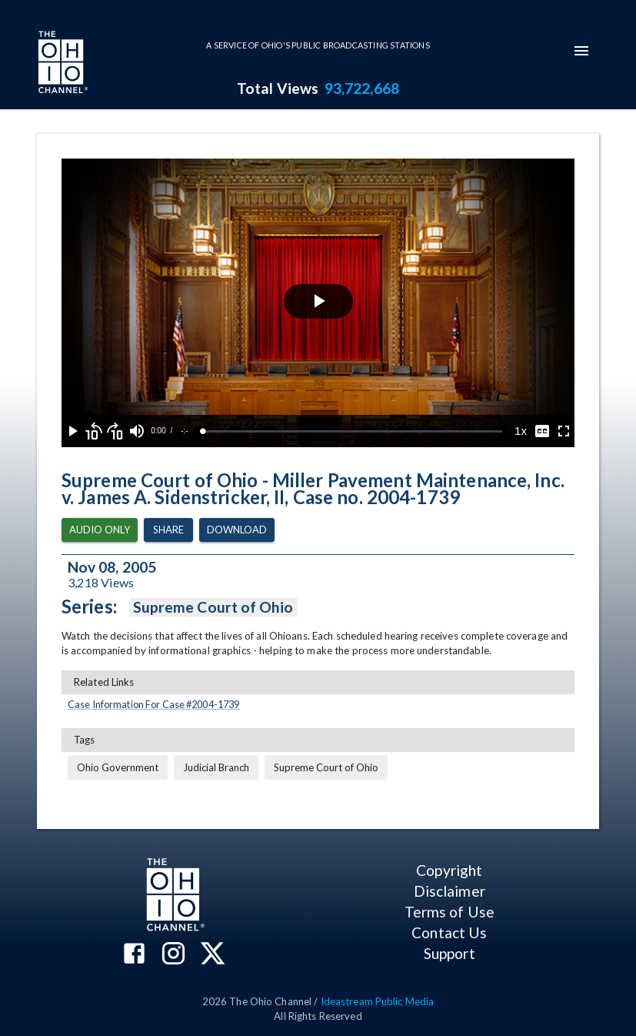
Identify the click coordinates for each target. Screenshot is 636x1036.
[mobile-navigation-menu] (581, 50)
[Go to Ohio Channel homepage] (61, 64)
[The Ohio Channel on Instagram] (173, 955)
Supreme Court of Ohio (213, 607)
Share (168, 530)
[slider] (352, 431)
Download (237, 530)
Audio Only (100, 530)
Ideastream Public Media (378, 1001)
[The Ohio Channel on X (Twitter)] (212, 955)
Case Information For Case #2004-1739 (153, 704)
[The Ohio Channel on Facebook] (134, 955)
